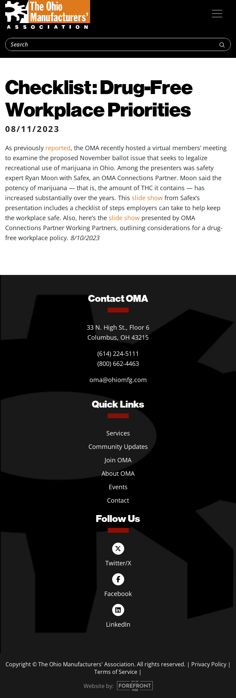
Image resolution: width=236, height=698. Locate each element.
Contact (118, 500)
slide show (147, 198)
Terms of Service (115, 672)
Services (118, 433)
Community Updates (118, 446)
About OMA (118, 473)
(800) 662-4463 (118, 363)
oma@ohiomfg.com (118, 380)
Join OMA (118, 460)
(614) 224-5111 (118, 353)
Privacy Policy (208, 664)
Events (118, 487)
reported (58, 148)
